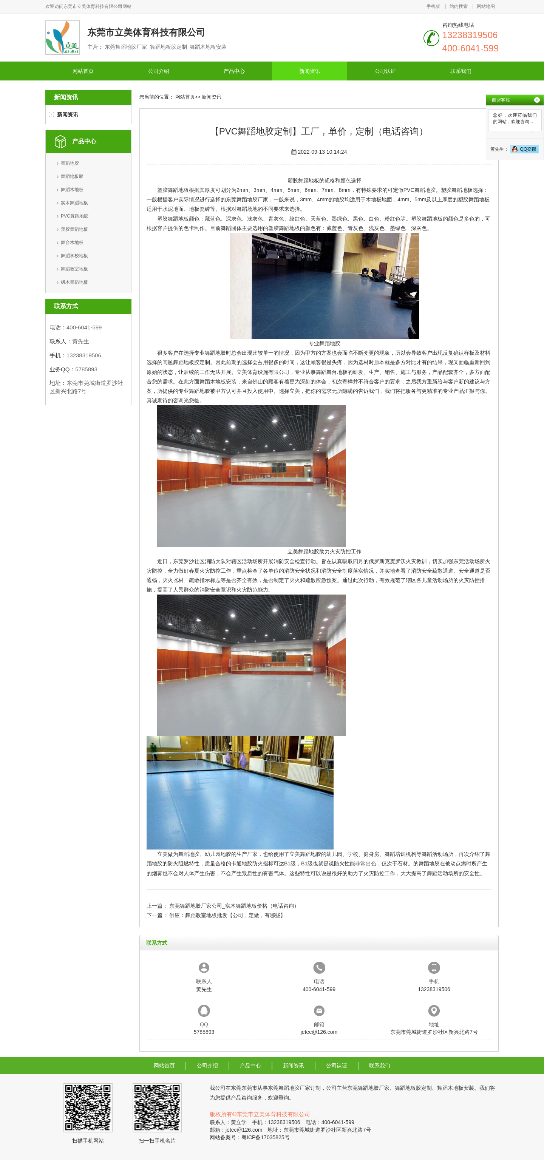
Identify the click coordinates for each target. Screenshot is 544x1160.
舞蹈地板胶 (72, 176)
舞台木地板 (72, 242)
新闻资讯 (309, 71)
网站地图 (486, 6)
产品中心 (234, 71)
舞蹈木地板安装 (217, 381)
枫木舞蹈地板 (74, 282)
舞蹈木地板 (72, 189)
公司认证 (385, 71)
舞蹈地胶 (70, 163)
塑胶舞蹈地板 (74, 229)
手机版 (433, 6)
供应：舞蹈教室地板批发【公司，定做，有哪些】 (227, 915)
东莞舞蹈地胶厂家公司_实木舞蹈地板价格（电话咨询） (234, 906)
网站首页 (83, 71)
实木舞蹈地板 (74, 202)
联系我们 (460, 71)
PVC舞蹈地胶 (74, 216)
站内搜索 (459, 6)
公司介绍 (158, 71)
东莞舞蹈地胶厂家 (247, 199)
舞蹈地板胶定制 (191, 362)
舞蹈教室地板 (74, 269)
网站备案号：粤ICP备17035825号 (250, 1137)
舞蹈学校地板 (74, 255)
